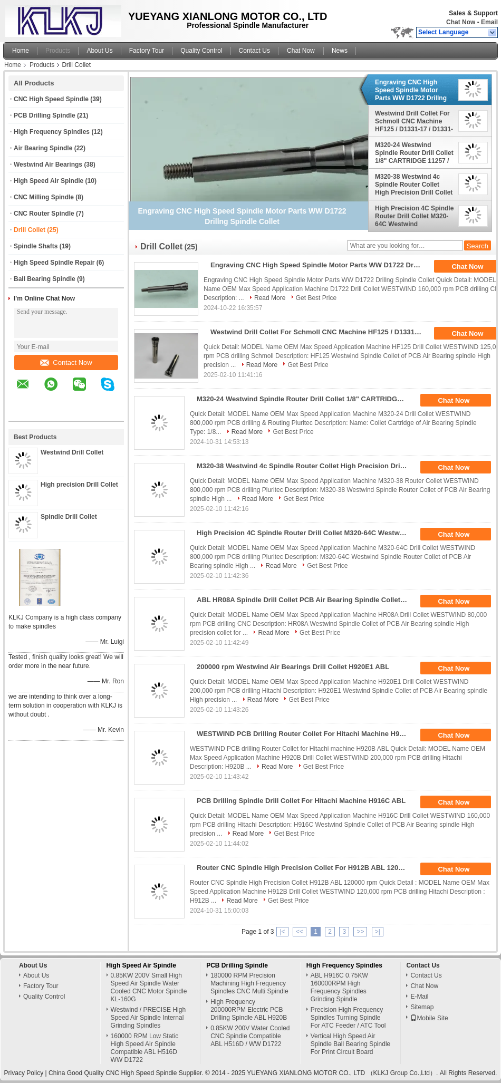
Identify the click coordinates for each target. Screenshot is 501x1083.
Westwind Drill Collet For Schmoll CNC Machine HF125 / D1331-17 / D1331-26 (414, 121)
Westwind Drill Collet (72, 452)
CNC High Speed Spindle (51, 99)
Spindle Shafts (35, 246)
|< (282, 931)
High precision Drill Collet (79, 484)
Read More (269, 298)
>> (360, 931)
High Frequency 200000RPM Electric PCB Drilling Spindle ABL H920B (248, 1009)
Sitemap (421, 1007)
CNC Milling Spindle (44, 197)
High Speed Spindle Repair (54, 262)
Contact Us (254, 50)
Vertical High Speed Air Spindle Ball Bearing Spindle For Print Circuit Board (350, 1044)
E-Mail (419, 996)
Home (20, 50)
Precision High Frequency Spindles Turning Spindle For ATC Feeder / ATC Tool (348, 1017)
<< (299, 931)
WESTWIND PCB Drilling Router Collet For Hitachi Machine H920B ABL (306, 734)
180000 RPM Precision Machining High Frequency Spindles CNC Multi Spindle (249, 983)
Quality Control (201, 50)
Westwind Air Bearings (48, 164)
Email (489, 22)
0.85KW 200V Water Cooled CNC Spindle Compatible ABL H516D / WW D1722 (250, 1036)
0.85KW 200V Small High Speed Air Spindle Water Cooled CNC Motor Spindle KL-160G (149, 987)
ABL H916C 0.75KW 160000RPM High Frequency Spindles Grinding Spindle (339, 987)
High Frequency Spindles (52, 132)
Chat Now (460, 22)
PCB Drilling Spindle (44, 115)
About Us (99, 50)
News (340, 50)
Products (57, 50)
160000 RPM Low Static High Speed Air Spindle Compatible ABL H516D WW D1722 (145, 1047)
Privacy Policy (24, 1073)
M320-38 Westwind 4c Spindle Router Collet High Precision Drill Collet (413, 184)
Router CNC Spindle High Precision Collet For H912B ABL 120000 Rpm (306, 868)
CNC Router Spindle (44, 213)
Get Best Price (316, 298)
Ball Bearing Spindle (44, 279)
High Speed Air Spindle (48, 181)
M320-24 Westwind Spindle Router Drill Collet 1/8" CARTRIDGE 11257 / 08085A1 (414, 153)
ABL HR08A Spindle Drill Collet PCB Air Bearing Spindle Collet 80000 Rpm (306, 600)
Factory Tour (146, 50)
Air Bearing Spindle (43, 148)
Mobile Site (429, 1018)
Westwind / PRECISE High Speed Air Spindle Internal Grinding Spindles (148, 1017)
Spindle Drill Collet (69, 516)
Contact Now (66, 362)
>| (377, 931)
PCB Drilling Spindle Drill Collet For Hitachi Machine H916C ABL (301, 801)
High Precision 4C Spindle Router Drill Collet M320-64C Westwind (414, 216)
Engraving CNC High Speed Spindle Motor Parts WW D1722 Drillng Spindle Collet (411, 90)
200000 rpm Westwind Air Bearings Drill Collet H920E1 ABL (293, 667)
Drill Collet (29, 230)
